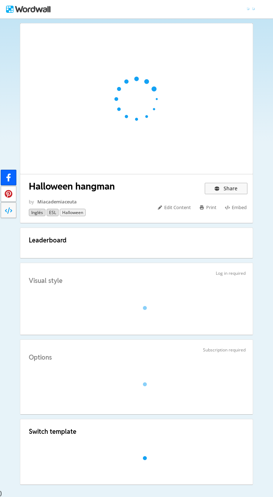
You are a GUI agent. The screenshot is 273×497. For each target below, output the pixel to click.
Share (226, 188)
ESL (52, 212)
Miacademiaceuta (57, 201)
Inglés (37, 212)
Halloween (72, 212)
